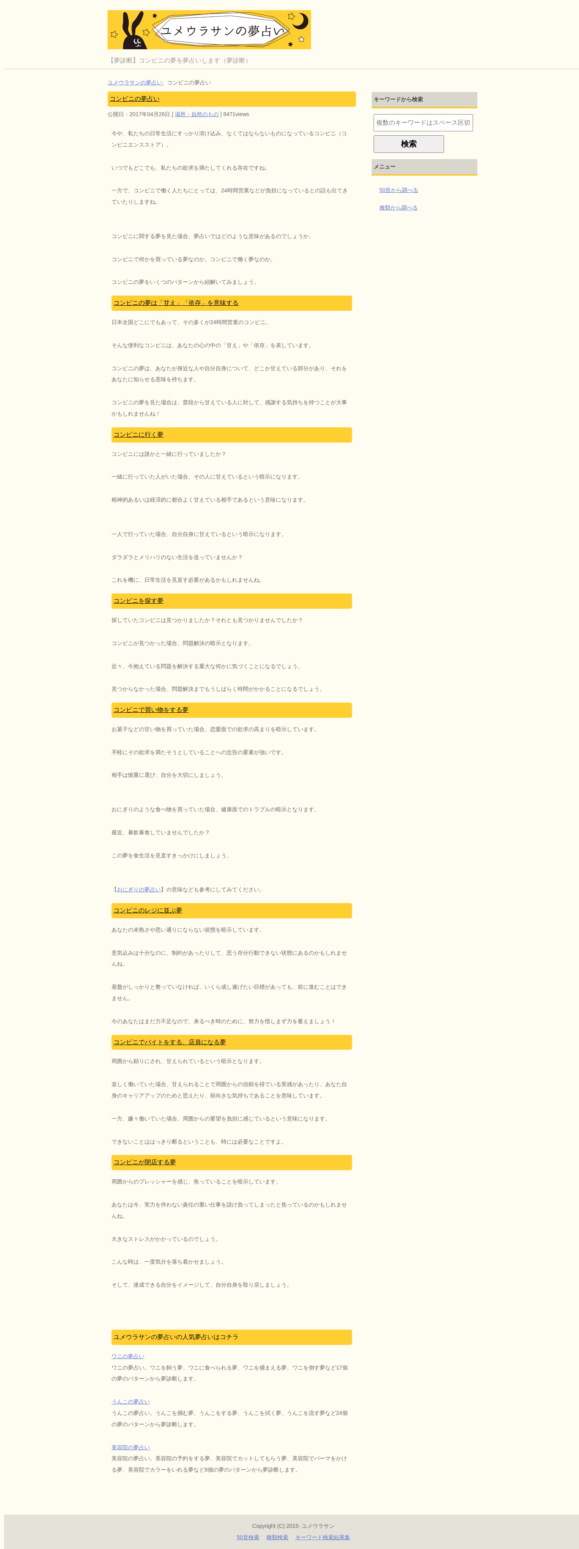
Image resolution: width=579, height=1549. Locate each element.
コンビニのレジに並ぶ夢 (147, 910)
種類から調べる (398, 207)
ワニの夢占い (127, 1356)
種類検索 (277, 1537)
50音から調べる (399, 190)
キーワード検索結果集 (322, 1537)
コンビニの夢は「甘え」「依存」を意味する (176, 302)
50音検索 (248, 1537)
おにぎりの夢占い (139, 889)
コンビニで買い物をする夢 (151, 709)
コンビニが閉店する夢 (144, 1162)
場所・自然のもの (197, 114)
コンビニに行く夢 (138, 434)
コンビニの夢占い (135, 98)
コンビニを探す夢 (138, 600)
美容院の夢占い (130, 1447)
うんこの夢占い (130, 1401)
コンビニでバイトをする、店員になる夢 (169, 1042)
